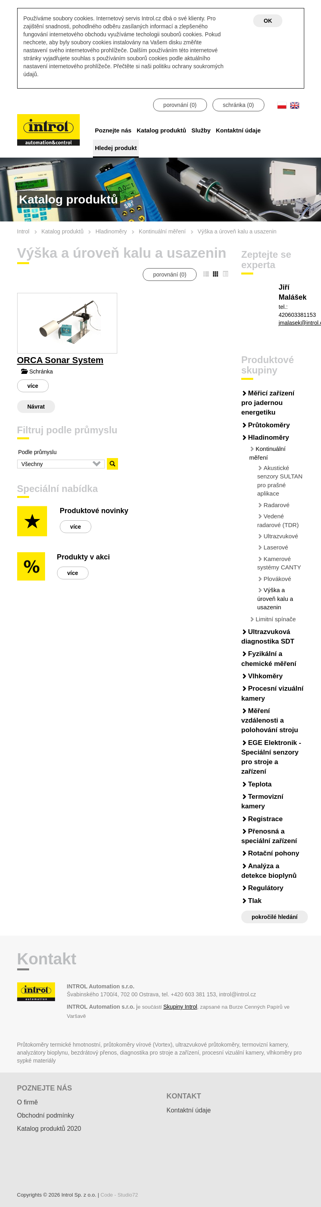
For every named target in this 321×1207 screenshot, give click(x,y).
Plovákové (277, 578)
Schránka (37, 371)
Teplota (260, 784)
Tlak (255, 901)
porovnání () (180, 105)
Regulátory (266, 888)
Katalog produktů (161, 130)
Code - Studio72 (119, 1195)
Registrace (265, 819)
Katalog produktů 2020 (49, 1128)
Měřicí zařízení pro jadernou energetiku (267, 403)
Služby (201, 130)
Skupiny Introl (180, 1007)
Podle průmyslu (37, 452)
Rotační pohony (273, 853)
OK (268, 21)
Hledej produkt (116, 147)
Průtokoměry (269, 425)
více (33, 386)
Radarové (276, 505)
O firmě (27, 1102)
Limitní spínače (276, 619)
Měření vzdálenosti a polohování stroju (269, 720)
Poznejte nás (113, 130)
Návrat (36, 406)
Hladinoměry (268, 437)
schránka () (238, 105)
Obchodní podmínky (45, 1115)
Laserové (276, 547)
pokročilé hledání (274, 917)
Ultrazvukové (281, 536)
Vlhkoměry (265, 676)
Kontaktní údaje (238, 130)
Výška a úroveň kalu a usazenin (275, 598)
